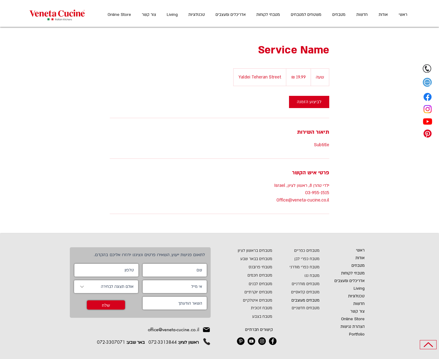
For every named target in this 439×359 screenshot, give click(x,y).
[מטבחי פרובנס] (256, 267)
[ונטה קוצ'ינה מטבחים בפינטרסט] (240, 341)
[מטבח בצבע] (246, 316)
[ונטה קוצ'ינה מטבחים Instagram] (262, 341)
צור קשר (357, 311)
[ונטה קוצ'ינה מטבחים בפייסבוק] (273, 341)
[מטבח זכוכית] (246, 308)
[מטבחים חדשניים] (298, 308)
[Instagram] (427, 109)
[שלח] (106, 305)
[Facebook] (427, 97)
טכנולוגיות (356, 296)
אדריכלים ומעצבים (349, 281)
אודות (360, 258)
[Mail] (206, 330)
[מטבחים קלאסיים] (298, 292)
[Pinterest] (427, 133)
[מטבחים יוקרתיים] (247, 292)
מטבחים (358, 265)
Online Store (353, 319)
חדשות (359, 303)
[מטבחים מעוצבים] (300, 300)
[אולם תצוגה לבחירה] (106, 286)
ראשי (360, 250)
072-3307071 (111, 342)
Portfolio (357, 334)
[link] (309, 102)
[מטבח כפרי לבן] (301, 259)
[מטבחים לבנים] (251, 284)
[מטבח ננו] (304, 275)
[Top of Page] (428, 344)
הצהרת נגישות (353, 326)
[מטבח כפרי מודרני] (298, 267)
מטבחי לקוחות (353, 273)
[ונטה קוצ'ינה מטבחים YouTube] (251, 341)
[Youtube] (427, 121)
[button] (427, 82)
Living (359, 288)
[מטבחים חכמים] (251, 275)
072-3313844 (162, 342)
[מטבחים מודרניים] (300, 284)
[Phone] (207, 342)
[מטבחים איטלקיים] (246, 300)
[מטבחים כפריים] (301, 250)
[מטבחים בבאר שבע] (242, 259)
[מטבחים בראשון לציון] (242, 250)
